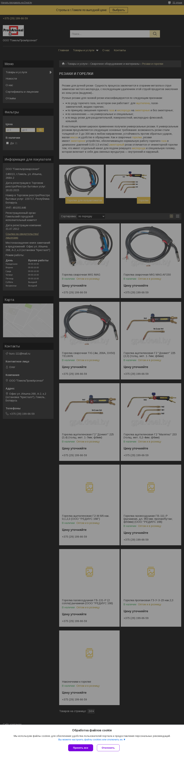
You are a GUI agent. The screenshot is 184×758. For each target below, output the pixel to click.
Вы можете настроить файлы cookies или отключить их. (90, 739)
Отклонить (108, 747)
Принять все (80, 747)
